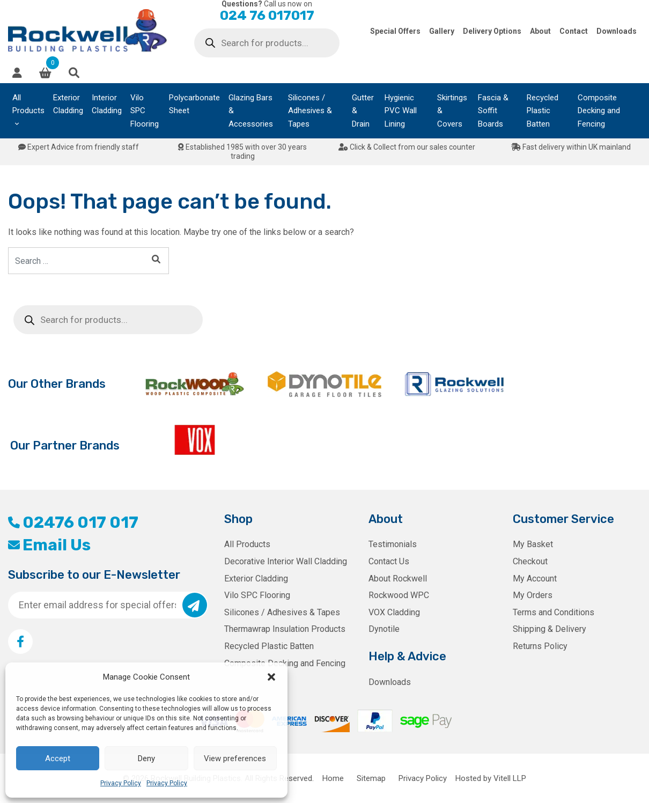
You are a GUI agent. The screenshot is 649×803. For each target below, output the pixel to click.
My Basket (533, 544)
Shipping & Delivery (549, 629)
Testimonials (392, 544)
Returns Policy (540, 646)
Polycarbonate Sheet (194, 104)
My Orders (532, 595)
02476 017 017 (73, 522)
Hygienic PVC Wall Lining (401, 111)
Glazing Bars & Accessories (250, 111)
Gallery (441, 31)
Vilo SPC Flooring (144, 111)
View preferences (235, 758)
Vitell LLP (509, 778)
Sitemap (371, 778)
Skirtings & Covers (452, 111)
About (540, 31)
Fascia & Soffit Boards (493, 111)
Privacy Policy (120, 783)
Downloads (616, 31)
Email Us (49, 545)
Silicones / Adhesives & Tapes (310, 111)
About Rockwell (397, 578)
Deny (146, 758)
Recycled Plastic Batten (542, 111)
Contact (573, 31)
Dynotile (384, 629)
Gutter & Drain (363, 111)
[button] (271, 677)
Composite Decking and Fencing (599, 111)
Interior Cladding (107, 104)
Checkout (530, 561)
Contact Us (388, 561)
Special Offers (395, 31)
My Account (535, 578)
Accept (57, 758)
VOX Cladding (394, 612)
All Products (28, 104)
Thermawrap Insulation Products (284, 629)
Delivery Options (492, 31)
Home (333, 778)
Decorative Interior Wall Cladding (285, 561)
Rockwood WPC (398, 595)
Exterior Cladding (68, 104)
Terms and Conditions (553, 612)
